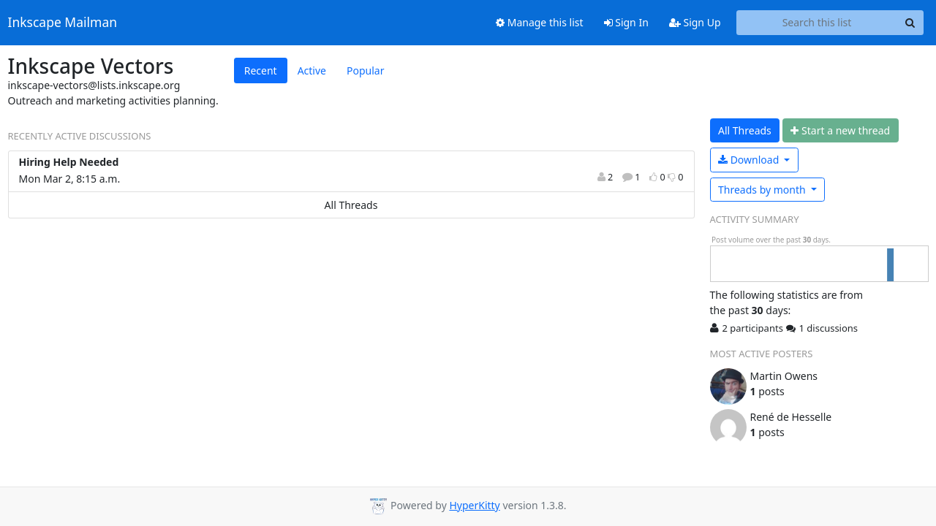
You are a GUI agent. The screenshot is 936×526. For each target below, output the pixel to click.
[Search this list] (817, 22)
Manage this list (540, 22)
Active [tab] (312, 70)
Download (750, 160)
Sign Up (695, 22)
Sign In (626, 22)
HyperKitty (474, 505)
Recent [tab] (260, 70)
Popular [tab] (365, 70)
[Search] (910, 22)
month (763, 190)
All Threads (351, 205)
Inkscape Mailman (63, 22)
